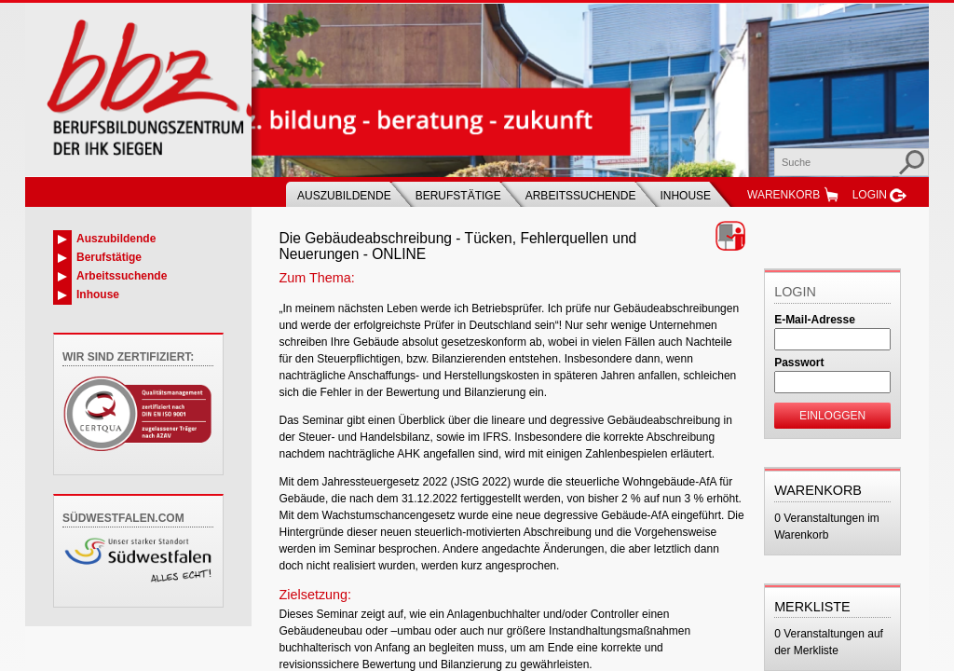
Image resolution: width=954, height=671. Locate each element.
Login (869, 194)
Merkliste (812, 606)
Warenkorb (783, 194)
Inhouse (685, 195)
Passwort (799, 362)
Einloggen (832, 415)
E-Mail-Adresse (814, 319)
